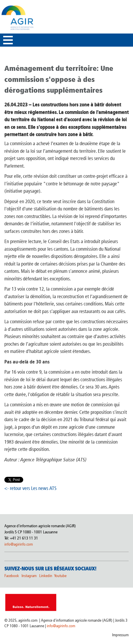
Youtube (60, 575)
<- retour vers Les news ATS (30, 488)
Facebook (11, 575)
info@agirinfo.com (18, 544)
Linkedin (46, 575)
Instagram (29, 575)
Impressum (120, 634)
